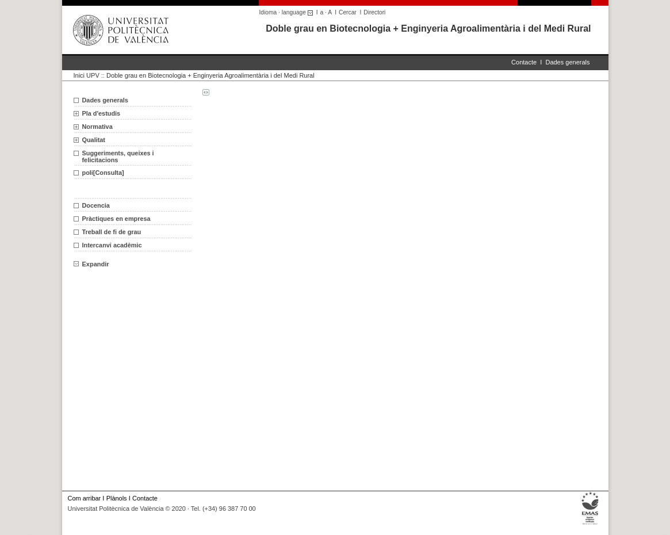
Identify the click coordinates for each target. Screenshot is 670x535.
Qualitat (93, 139)
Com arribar (84, 498)
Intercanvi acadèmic (112, 245)
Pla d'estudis (101, 113)
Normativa (97, 126)
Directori (374, 12)
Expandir (91, 264)
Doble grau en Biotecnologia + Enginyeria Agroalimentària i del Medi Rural (428, 28)
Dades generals (567, 62)
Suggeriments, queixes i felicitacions (118, 156)
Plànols (116, 498)
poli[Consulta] (103, 172)
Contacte (524, 62)
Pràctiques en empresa (116, 218)
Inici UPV (86, 75)
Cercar (348, 12)
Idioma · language (287, 12)
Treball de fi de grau (111, 231)
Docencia (96, 205)
